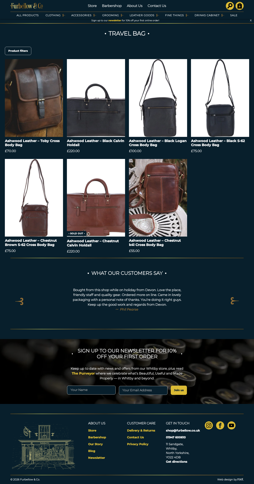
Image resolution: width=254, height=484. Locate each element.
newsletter (114, 20)
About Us (134, 6)
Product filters (18, 50)
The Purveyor (83, 373)
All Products (28, 15)
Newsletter (96, 458)
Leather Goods (142, 15)
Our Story (95, 444)
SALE (233, 15)
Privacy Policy (137, 444)
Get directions (176, 462)
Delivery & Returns (141, 430)
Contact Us (157, 6)
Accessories (81, 15)
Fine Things (174, 15)
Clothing (53, 15)
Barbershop (112, 6)
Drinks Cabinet (207, 15)
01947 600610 (176, 437)
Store (92, 6)
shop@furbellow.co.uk (183, 430)
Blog (91, 451)
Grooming (110, 15)
